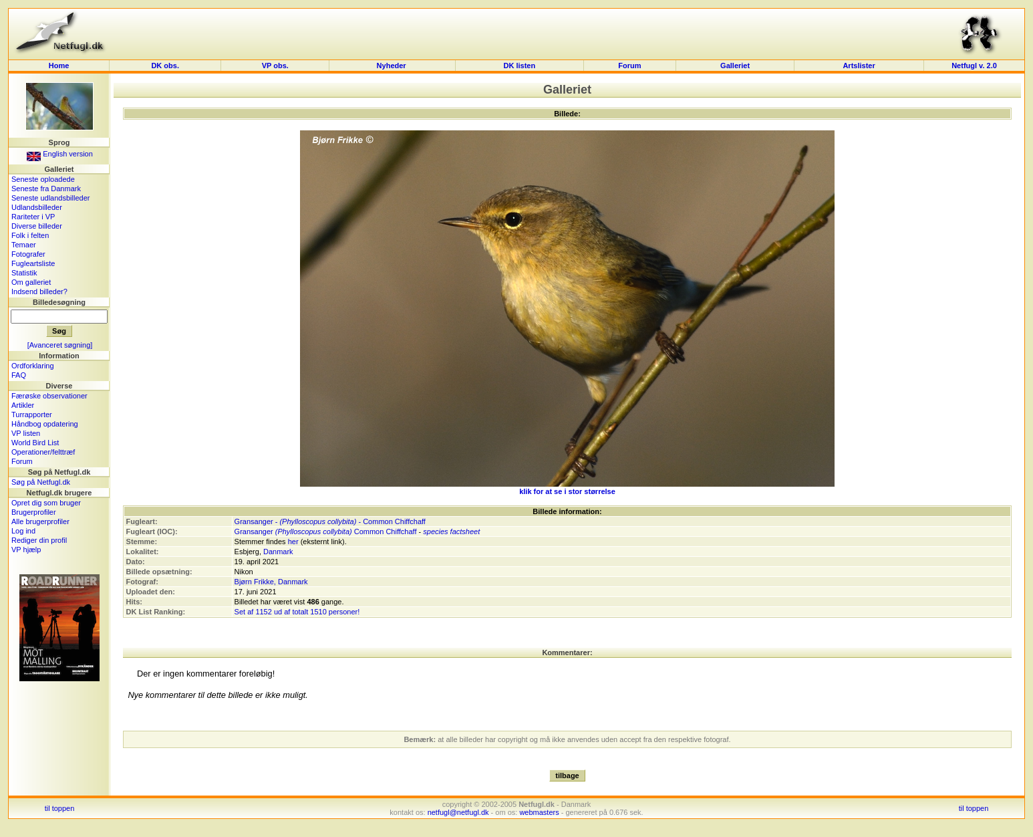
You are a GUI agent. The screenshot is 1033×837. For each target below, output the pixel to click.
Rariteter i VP (33, 217)
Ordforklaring (32, 366)
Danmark (278, 552)
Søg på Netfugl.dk (40, 482)
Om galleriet (31, 282)
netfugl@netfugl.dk (458, 812)
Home (59, 66)
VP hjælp (26, 550)
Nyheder (392, 66)
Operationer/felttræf (43, 452)
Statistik (24, 273)
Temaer (23, 245)
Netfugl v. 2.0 (974, 66)
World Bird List (35, 443)
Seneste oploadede (43, 179)
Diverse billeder (36, 226)
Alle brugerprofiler (40, 521)
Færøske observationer (49, 396)
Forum (629, 66)
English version (60, 154)
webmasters (539, 812)
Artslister (859, 66)
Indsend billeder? (39, 291)
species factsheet (451, 531)
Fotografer (28, 254)
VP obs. (275, 66)
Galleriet (735, 66)
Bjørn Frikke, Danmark (271, 582)
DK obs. (165, 66)
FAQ (18, 375)
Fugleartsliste (33, 263)
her (293, 541)
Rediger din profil (39, 540)
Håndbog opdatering (44, 424)
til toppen (60, 808)
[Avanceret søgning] (60, 345)
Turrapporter (31, 414)
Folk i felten (30, 235)
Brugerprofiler (33, 512)
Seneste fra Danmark (46, 189)
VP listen (25, 433)
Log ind (23, 531)
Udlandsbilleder (36, 207)
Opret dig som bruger (46, 503)
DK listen (520, 66)
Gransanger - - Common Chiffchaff (330, 521)
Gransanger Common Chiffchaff (326, 531)
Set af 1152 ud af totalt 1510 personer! (297, 612)
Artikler (22, 405)
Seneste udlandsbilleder (50, 198)
